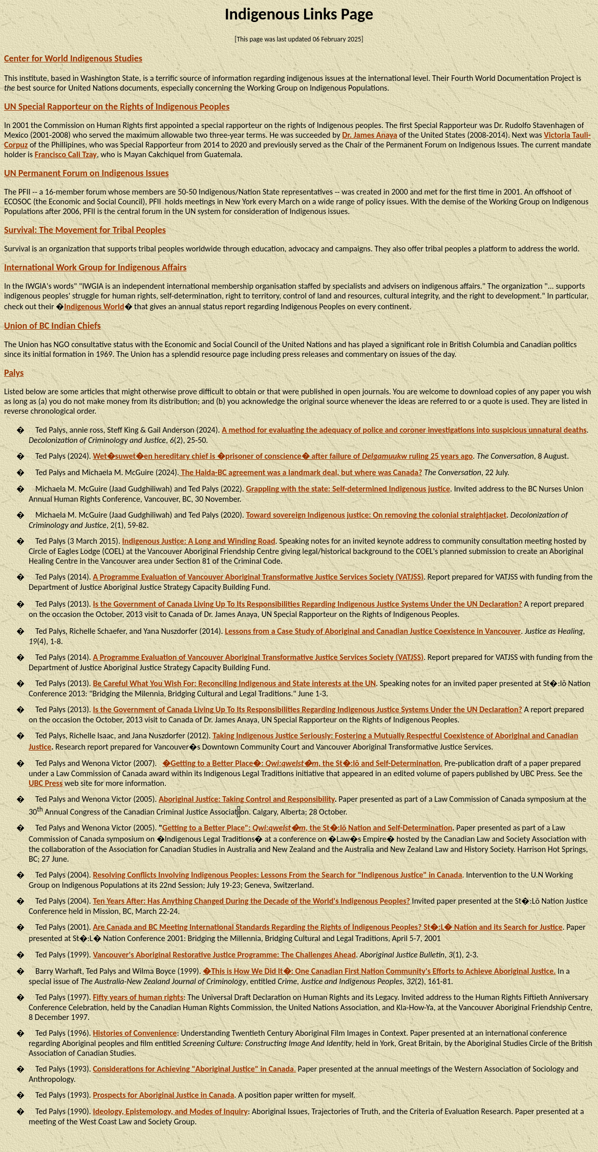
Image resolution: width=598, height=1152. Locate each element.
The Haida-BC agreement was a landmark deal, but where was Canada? (300, 472)
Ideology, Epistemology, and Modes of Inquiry (170, 1111)
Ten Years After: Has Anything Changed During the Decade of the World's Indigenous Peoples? (251, 901)
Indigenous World (94, 306)
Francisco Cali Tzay (66, 154)
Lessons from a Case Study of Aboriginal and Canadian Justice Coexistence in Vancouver (373, 631)
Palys (14, 372)
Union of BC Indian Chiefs (52, 325)
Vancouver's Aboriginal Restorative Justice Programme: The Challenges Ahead (224, 954)
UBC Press (45, 783)
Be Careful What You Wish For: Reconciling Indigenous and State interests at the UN (234, 683)
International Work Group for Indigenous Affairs (95, 267)
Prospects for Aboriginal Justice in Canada (163, 1095)
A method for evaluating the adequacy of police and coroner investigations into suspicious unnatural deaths (404, 430)
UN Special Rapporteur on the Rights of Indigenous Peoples (116, 106)
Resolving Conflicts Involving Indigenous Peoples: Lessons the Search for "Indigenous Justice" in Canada (277, 875)
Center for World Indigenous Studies (73, 58)
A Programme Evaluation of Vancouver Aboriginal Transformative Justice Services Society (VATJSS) (258, 657)
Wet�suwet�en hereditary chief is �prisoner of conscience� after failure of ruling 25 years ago (283, 456)
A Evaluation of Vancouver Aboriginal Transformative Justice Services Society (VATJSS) (258, 577)
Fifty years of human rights (138, 997)
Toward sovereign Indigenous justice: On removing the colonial (376, 515)
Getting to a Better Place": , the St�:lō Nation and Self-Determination (307, 828)
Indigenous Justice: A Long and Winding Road (198, 541)
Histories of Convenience (135, 1033)
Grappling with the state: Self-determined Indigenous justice (348, 489)
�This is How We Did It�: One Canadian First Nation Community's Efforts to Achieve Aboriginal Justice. (379, 971)
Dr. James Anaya (369, 135)
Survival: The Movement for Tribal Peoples (85, 230)
